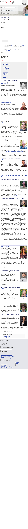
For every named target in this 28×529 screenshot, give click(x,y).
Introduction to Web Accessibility (8, 10)
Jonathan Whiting (6, 65)
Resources (24, 3)
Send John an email (4, 159)
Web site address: (2, 348)
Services (24, 0)
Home (2, 19)
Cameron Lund (6, 73)
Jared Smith (5, 63)
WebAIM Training (6, 13)
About (17, 363)
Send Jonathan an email (5, 122)
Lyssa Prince (5, 72)
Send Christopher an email (6, 102)
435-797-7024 (15, 49)
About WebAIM (6, 337)
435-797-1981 (7, 50)
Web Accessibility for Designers (5, 366)
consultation (17, 175)
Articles (24, 2)
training (12, 45)
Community (24, 5)
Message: (2, 30)
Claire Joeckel (6, 75)
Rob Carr (5, 69)
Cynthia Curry (6, 70)
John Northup (6, 68)
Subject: (2, 27)
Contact (17, 362)
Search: (4, 7)
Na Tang (5, 77)
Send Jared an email (4, 83)
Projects (24, 4)
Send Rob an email (4, 180)
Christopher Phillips (7, 64)
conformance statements (14, 174)
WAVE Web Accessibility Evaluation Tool (7, 367)
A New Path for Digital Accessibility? (6, 355)
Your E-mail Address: (5, 25)
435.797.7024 (3, 344)
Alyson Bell (5, 74)
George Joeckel (6, 67)
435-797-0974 (16, 47)
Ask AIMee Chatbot (4, 364)
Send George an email (5, 142)
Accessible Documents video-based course (14, 151)
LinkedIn (15, 195)
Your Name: (3, 22)
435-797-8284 (21, 45)
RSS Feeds (17, 364)
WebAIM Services (7, 336)
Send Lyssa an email (5, 246)
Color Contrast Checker (4, 365)
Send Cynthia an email (5, 199)
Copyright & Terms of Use (20, 365)
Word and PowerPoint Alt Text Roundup (7, 358)
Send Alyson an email (5, 288)
